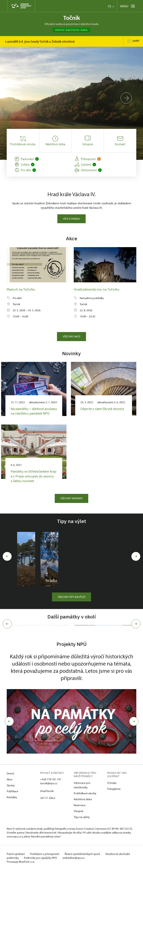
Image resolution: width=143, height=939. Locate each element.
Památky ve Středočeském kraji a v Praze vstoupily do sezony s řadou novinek (31, 481)
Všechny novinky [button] (71, 503)
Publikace (12, 860)
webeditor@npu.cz (87, 926)
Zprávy (11, 854)
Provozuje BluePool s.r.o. (21, 930)
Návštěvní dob (82, 868)
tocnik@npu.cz (48, 852)
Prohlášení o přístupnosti (46, 922)
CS (111, 6)
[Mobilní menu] (128, 6)
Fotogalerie (114, 857)
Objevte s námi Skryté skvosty (103, 409)
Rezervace (80, 874)
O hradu (111, 851)
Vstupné (78, 880)
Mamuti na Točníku (21, 290)
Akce (9, 848)
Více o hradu (71, 219)
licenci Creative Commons (91, 897)
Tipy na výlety (82, 885)
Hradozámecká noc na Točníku (97, 290)
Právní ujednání (16, 922)
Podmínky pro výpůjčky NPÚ (54, 926)
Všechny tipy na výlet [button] (71, 624)
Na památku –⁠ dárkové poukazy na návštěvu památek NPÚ (28, 413)
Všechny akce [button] (71, 337)
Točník (72, 18)
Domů (10, 842)
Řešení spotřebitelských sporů (85, 922)
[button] (8, 790)
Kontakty (12, 866)
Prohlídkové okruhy (85, 862)
